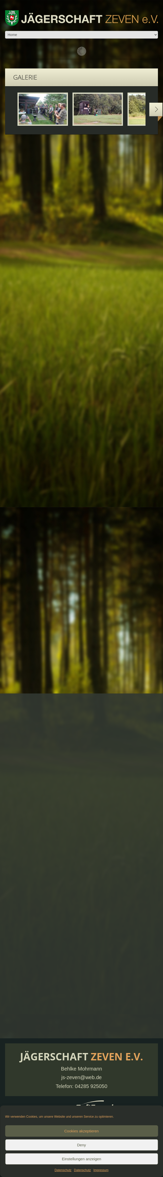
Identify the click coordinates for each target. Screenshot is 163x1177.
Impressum (101, 1170)
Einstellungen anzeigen (81, 1159)
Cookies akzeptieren (81, 1131)
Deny (81, 1145)
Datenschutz (63, 1170)
